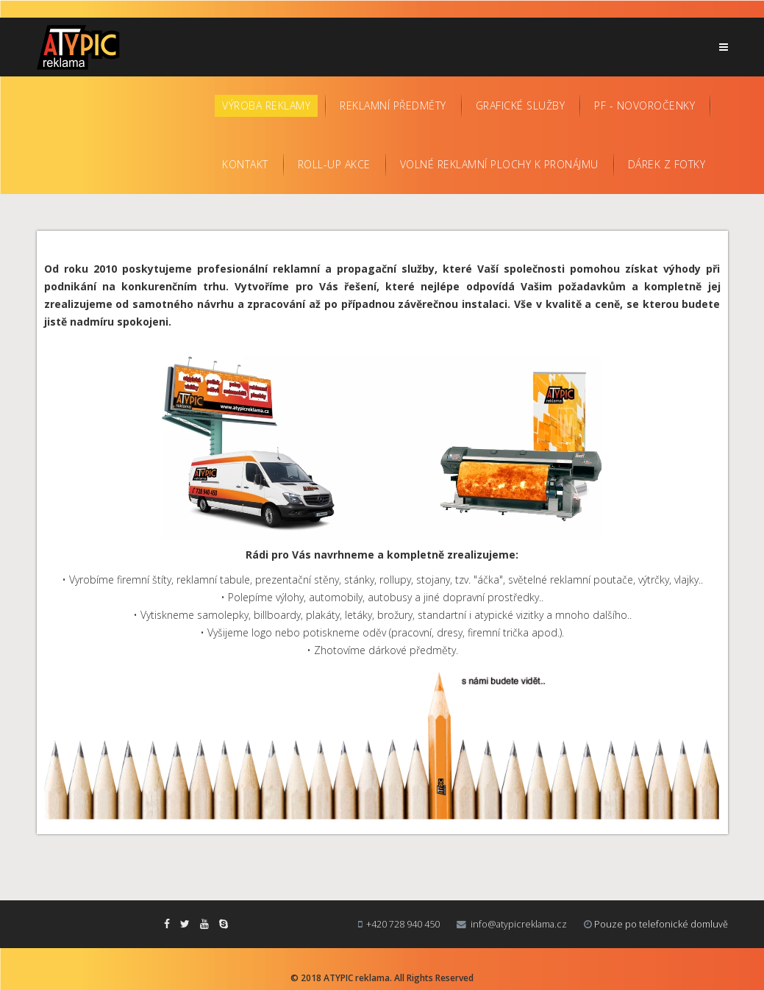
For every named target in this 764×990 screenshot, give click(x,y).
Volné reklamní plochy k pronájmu (499, 164)
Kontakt (245, 164)
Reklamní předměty (393, 105)
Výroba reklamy (266, 105)
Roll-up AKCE (334, 164)
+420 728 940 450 (403, 924)
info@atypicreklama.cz (519, 924)
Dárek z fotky (667, 164)
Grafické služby (520, 105)
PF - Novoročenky (644, 105)
